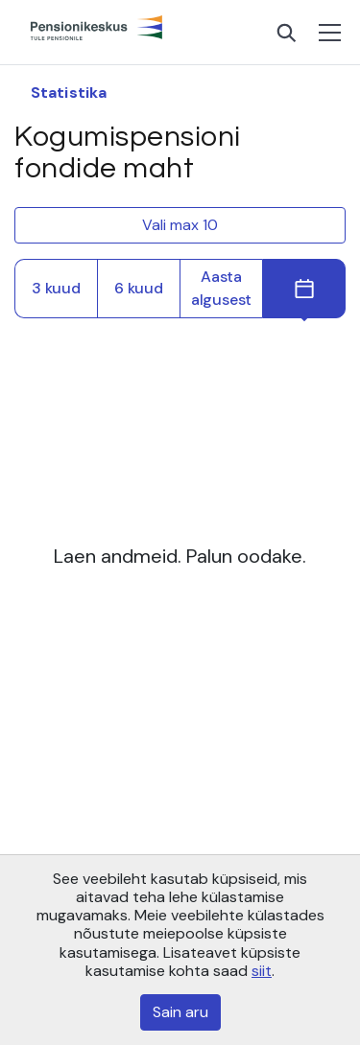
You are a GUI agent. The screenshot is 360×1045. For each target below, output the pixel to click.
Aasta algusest (221, 288)
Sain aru (180, 1012)
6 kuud (138, 288)
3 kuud (56, 288)
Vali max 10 (180, 225)
